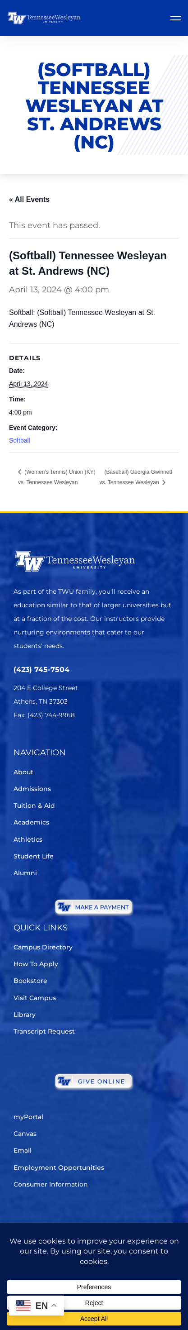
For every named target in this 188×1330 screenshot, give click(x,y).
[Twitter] (19, 742)
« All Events (29, 199)
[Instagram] (69, 742)
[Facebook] (44, 742)
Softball (19, 440)
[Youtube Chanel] (94, 742)
